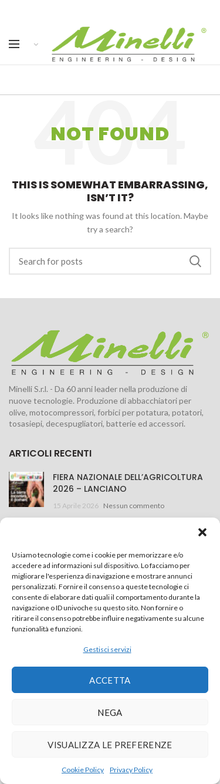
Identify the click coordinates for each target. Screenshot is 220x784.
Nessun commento (133, 505)
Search (195, 261)
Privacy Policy (131, 769)
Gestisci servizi (107, 649)
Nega (109, 712)
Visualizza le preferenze (110, 744)
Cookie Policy (83, 769)
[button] (202, 532)
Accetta (109, 680)
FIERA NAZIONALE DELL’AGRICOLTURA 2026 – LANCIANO (128, 483)
